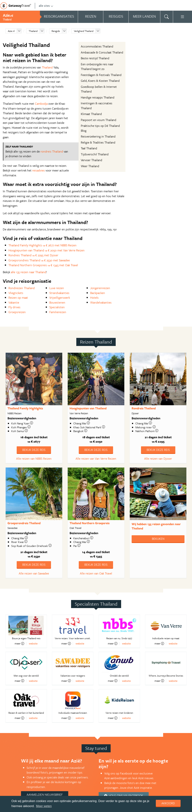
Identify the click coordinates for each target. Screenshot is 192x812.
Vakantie (13, 302)
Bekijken (158, 538)
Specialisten (57, 307)
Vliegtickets (15, 293)
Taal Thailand (89, 148)
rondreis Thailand (51, 151)
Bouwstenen (57, 302)
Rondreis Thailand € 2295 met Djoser (33, 255)
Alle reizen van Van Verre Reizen (96, 458)
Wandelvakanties (101, 302)
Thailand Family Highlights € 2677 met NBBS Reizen (42, 245)
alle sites (46, 5)
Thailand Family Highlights (25, 408)
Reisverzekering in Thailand (98, 136)
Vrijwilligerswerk (59, 297)
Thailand (33, 31)
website (33, 643)
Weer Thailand (90, 166)
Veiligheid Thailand (83, 31)
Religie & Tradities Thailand (98, 142)
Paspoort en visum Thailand (98, 120)
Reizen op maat (18, 297)
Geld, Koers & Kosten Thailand (100, 80)
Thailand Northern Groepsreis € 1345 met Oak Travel (43, 265)
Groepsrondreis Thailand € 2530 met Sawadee (39, 260)
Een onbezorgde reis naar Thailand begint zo (97, 66)
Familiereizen (57, 312)
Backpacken (97, 293)
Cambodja (41, 103)
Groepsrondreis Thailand (24, 523)
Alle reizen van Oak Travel (96, 573)
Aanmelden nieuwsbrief (45, 794)
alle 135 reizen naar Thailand (28, 272)
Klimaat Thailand (91, 114)
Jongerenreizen (100, 288)
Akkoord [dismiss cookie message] (168, 803)
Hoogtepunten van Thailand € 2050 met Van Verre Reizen (46, 250)
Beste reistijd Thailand (95, 58)
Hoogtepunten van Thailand (88, 408)
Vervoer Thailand (91, 160)
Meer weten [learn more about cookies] (44, 806)
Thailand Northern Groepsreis (90, 523)
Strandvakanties (59, 293)
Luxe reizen (56, 288)
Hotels (94, 297)
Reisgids (56, 31)
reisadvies (38, 170)
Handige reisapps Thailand (97, 97)
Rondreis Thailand (144, 408)
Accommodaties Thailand (97, 46)
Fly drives (14, 307)
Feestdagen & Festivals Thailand (101, 75)
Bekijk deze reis (33, 449)
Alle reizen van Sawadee (34, 573)
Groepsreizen (17, 312)
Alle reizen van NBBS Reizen (34, 458)
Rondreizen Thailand (21, 288)
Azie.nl (11, 31)
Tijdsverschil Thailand (95, 154)
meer (19, 643)
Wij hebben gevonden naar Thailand (156, 526)
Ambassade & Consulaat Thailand (102, 52)
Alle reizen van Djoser (158, 458)
